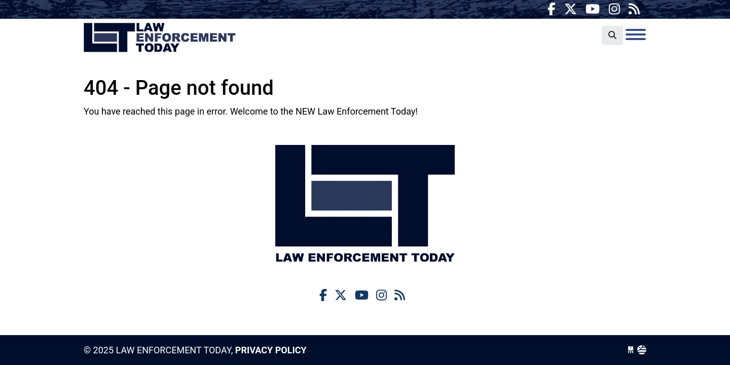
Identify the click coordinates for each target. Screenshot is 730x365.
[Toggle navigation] (635, 34)
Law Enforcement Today (160, 38)
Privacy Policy (271, 350)
